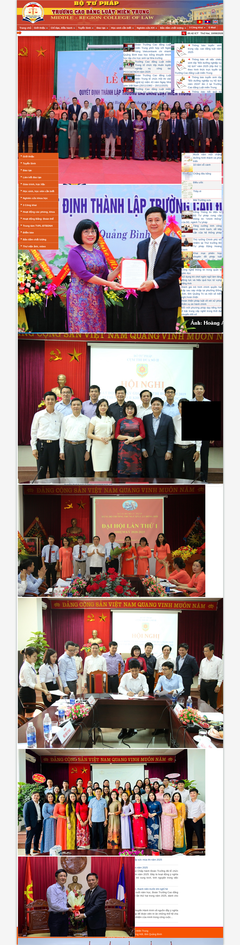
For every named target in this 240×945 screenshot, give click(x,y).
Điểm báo (27, 232)
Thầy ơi (197, 191)
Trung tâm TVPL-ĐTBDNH (36, 225)
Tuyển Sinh (28, 163)
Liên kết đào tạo (30, 177)
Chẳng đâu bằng (202, 173)
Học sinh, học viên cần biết (37, 191)
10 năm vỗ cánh (202, 164)
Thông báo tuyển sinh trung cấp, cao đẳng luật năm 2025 (204, 49)
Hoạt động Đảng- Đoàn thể (36, 218)
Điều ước (198, 182)
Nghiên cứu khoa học (34, 198)
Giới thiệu (27, 156)
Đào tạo (26, 170)
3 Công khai (28, 205)
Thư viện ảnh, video (33, 246)
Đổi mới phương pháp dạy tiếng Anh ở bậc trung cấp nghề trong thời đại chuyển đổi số (202, 311)
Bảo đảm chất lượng (33, 239)
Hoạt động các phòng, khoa (37, 211)
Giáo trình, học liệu (32, 184)
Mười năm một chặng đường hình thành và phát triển (207, 158)
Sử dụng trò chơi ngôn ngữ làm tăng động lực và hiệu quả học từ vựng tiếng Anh (202, 280)
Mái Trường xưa (202, 200)
